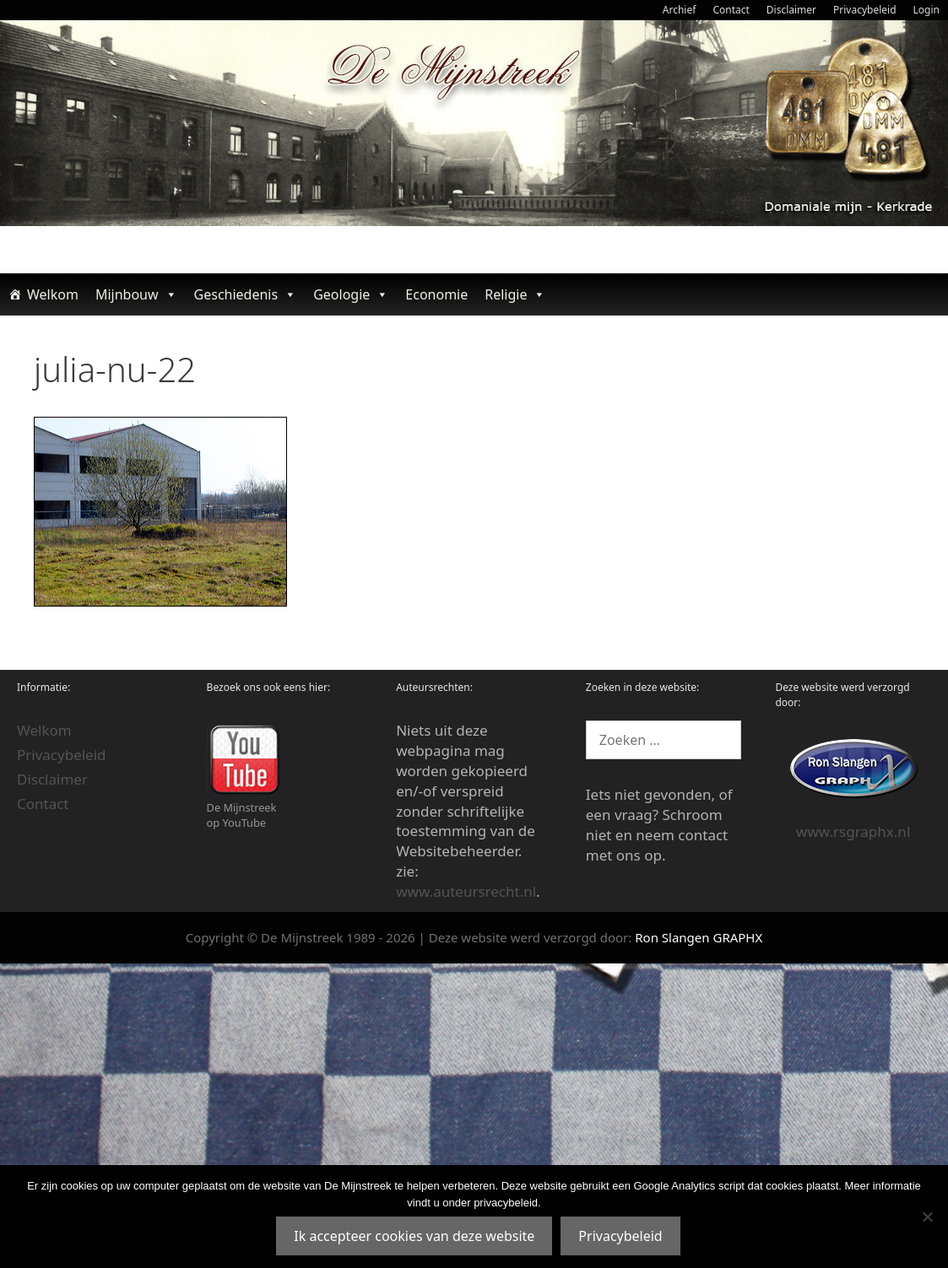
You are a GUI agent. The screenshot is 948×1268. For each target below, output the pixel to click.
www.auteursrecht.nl (466, 891)
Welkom (53, 294)
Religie (515, 294)
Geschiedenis (245, 294)
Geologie (350, 294)
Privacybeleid (865, 10)
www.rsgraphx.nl (853, 831)
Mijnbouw (136, 294)
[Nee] (926, 1216)
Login (926, 10)
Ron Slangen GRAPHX (698, 937)
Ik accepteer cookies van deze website (414, 1236)
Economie (436, 294)
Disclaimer (791, 10)
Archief (679, 10)
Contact (730, 10)
